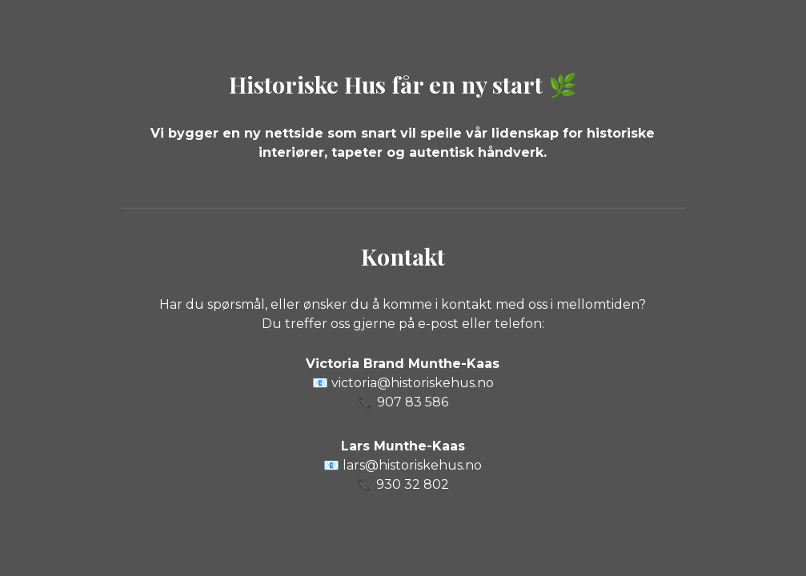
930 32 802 (412, 484)
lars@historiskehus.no (412, 465)
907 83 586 (412, 402)
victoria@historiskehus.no (412, 382)
